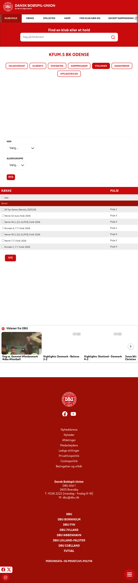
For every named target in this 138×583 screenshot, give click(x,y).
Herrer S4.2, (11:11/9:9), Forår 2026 (21, 234)
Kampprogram (79, 66)
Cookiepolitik (69, 461)
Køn (9, 142)
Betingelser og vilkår (69, 466)
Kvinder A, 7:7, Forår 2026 (16, 228)
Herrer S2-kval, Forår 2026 (16, 216)
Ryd (10, 177)
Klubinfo (37, 66)
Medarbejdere (69, 445)
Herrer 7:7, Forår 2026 (14, 241)
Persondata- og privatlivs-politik (69, 561)
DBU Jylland (69, 530)
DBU (69, 514)
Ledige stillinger (69, 450)
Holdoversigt (17, 66)
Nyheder (69, 435)
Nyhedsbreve (69, 429)
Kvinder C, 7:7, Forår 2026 (16, 247)
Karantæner (121, 66)
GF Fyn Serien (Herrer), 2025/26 (19, 210)
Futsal (69, 551)
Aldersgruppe (15, 159)
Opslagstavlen (69, 74)
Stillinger (101, 66)
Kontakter (57, 66)
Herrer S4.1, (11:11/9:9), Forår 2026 (21, 222)
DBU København (69, 535)
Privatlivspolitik (69, 456)
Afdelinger (69, 440)
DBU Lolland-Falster (69, 540)
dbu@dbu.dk (71, 497)
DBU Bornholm (69, 519)
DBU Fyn (69, 524)
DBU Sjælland (69, 545)
